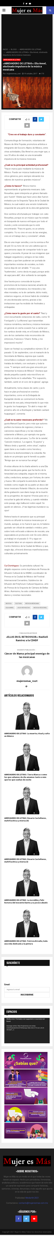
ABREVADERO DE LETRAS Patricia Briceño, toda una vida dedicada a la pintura (26, 942)
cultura (18, 603)
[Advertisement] (27, 32)
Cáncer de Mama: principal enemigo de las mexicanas (27, 655)
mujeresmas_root (13, 74)
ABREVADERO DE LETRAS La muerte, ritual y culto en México (27, 735)
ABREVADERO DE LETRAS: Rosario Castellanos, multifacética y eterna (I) (25, 860)
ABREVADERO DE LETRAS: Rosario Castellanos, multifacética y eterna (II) (25, 819)
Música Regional (40, 607)
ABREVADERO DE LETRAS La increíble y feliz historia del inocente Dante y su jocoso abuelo (26, 901)
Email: (7, 984)
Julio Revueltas (23, 607)
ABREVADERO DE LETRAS (12, 60)
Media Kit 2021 (32, 1198)
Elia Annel (10, 607)
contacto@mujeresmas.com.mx (33, 1203)
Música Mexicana (32, 603)
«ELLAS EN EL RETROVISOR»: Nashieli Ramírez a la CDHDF (27, 639)
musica (9, 603)
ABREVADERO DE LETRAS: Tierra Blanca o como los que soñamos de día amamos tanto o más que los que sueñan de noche (25, 777)
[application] (27, 1030)
